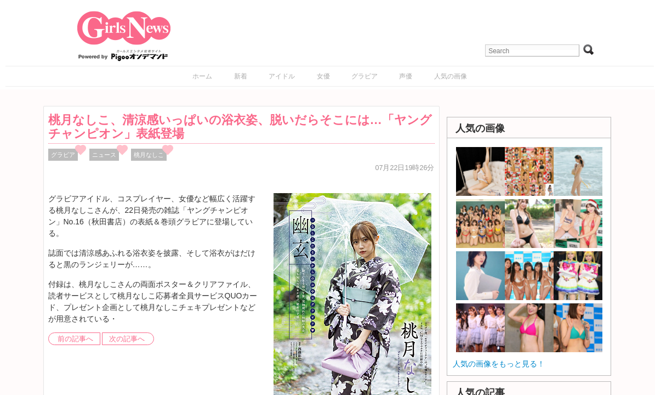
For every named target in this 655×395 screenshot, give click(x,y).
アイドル (282, 76)
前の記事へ (75, 339)
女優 (323, 76)
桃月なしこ (149, 154)
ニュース (104, 154)
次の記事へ (127, 339)
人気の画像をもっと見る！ (499, 363)
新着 (240, 76)
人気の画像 (450, 76)
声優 (405, 76)
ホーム (202, 76)
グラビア (364, 76)
